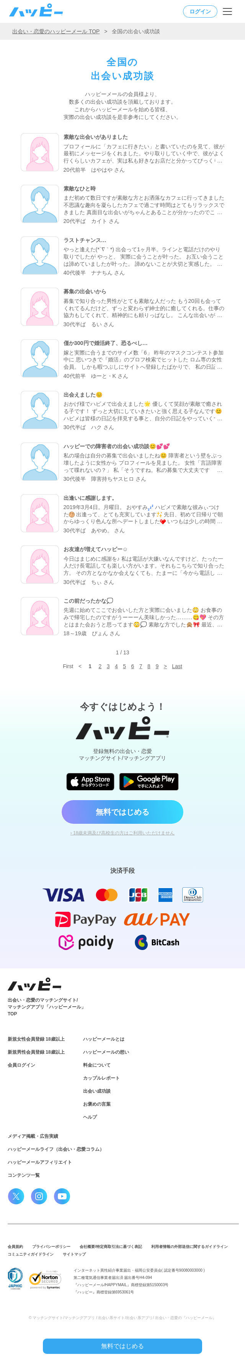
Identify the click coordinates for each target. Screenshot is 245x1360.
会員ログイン (21, 1065)
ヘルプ (90, 1117)
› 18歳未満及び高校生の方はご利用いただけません (122, 833)
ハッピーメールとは (103, 1039)
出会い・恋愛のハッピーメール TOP (56, 31)
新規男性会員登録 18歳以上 (36, 1052)
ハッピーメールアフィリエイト (40, 1162)
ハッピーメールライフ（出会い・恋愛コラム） (56, 1149)
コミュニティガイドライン (31, 1254)
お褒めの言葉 (97, 1104)
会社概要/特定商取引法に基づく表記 (111, 1246)
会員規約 (15, 1246)
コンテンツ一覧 (24, 1175)
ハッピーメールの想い (106, 1052)
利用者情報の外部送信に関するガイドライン (189, 1246)
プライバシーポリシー (51, 1246)
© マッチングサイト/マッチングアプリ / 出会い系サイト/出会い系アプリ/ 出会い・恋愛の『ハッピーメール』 (122, 1318)
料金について (97, 1065)
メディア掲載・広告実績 (33, 1136)
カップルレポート (101, 1078)
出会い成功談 (97, 1091)
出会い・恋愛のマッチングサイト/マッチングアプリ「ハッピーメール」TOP (47, 1007)
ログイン (200, 11)
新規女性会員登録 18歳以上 (36, 1039)
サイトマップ (74, 1254)
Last (177, 666)
